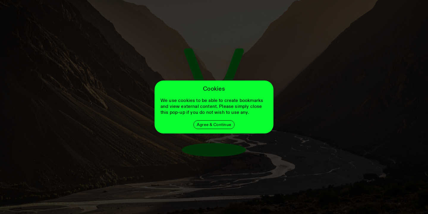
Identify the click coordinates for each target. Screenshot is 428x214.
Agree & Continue (214, 124)
